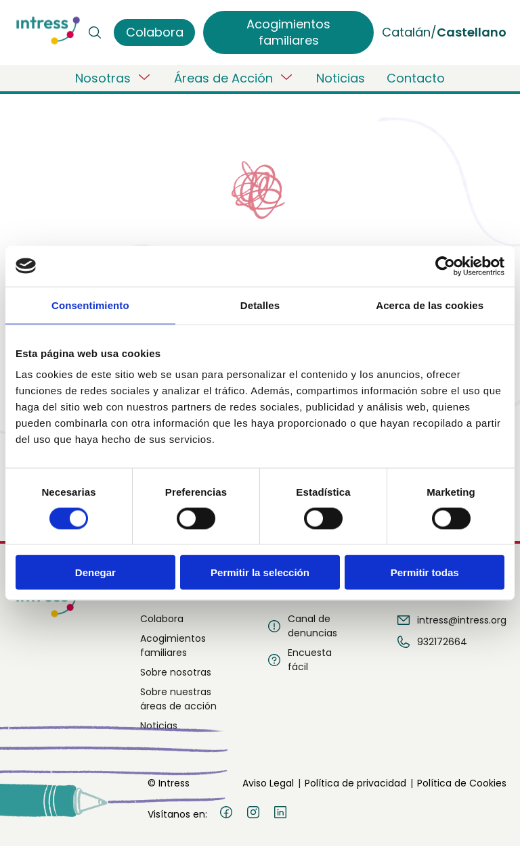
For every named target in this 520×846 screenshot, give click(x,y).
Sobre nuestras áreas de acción (178, 699)
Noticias (340, 78)
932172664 (431, 642)
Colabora (161, 619)
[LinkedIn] (280, 814)
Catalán (406, 32)
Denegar (95, 572)
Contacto (416, 78)
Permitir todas (425, 572)
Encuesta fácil (299, 660)
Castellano (471, 32)
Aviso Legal (268, 783)
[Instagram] (253, 814)
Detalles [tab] (260, 304)
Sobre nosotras (175, 672)
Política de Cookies (461, 783)
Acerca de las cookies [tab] (429, 304)
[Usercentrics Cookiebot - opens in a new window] (445, 266)
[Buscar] (94, 32)
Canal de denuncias (301, 626)
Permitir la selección (260, 572)
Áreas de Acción (234, 78)
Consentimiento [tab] (90, 304)
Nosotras (113, 78)
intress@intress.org (450, 620)
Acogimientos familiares (173, 645)
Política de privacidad (355, 783)
